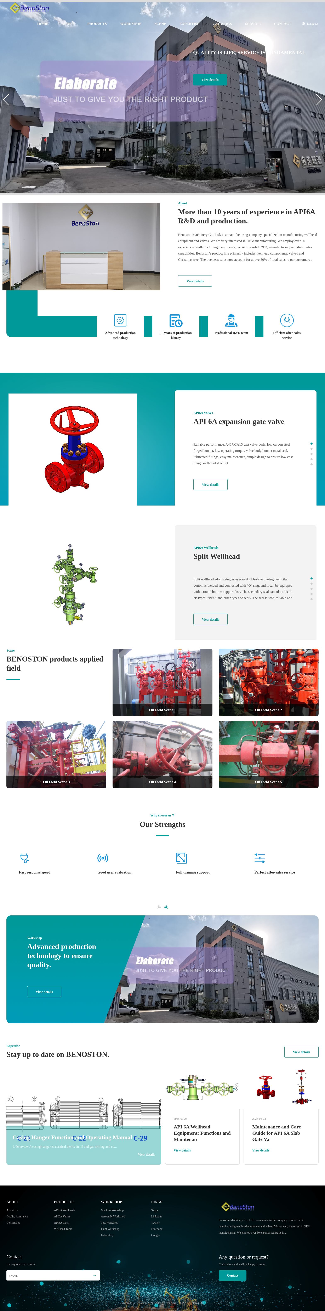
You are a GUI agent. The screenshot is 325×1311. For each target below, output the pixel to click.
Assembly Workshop (113, 1216)
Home (43, 24)
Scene (160, 24)
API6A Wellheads (64, 1210)
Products (97, 24)
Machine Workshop (112, 1210)
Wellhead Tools (63, 1229)
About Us (12, 1210)
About (68, 24)
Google (155, 1235)
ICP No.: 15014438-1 (191, 1303)
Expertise (189, 24)
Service (253, 24)
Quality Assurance (17, 1216)
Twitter (155, 1222)
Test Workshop (109, 1222)
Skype (155, 1210)
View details (210, 80)
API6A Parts (61, 1222)
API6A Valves (62, 1216)
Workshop (130, 24)
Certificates (13, 1222)
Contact (282, 24)
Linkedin (156, 1216)
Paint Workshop (110, 1229)
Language (310, 23)
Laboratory (107, 1235)
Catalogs (222, 24)
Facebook (156, 1229)
